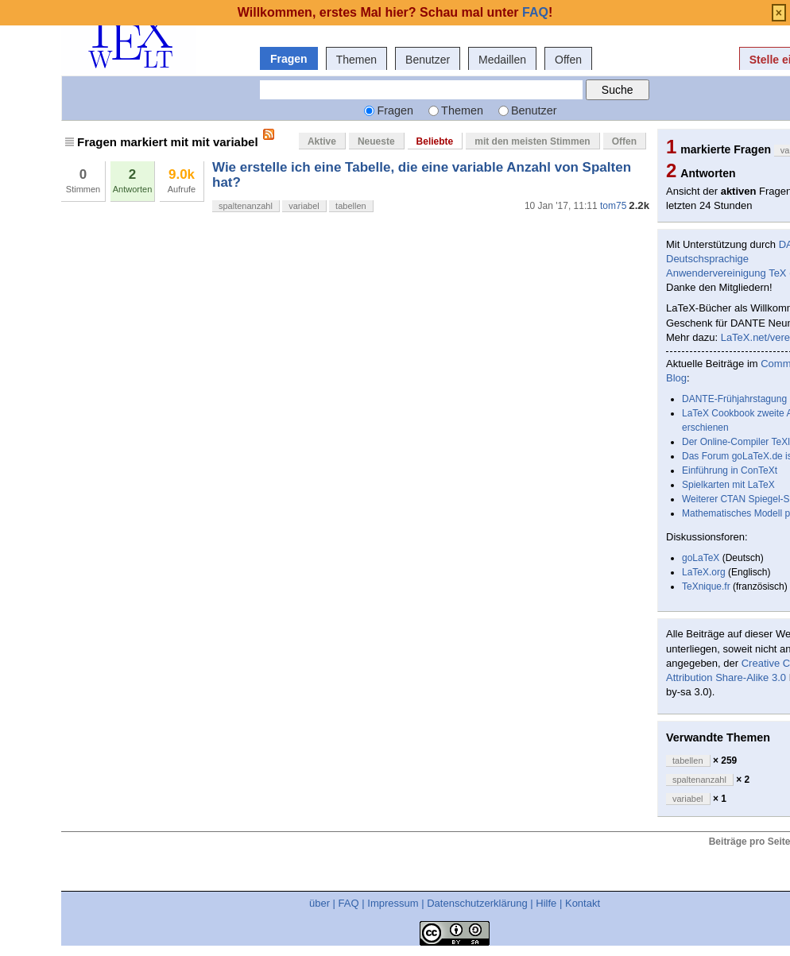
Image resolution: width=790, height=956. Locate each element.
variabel (304, 206)
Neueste (376, 141)
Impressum (392, 903)
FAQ (349, 903)
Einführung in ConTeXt (729, 470)
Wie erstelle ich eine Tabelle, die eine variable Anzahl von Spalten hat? (421, 174)
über (319, 903)
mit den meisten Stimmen (532, 141)
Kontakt (582, 903)
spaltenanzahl (246, 206)
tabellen (350, 206)
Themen (356, 59)
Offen (568, 59)
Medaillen (502, 59)
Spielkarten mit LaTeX (728, 484)
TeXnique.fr (706, 586)
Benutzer (427, 59)
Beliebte (435, 141)
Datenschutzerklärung (477, 903)
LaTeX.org (704, 572)
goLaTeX (700, 557)
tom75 (613, 205)
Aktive (322, 141)
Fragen (289, 58)
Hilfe (546, 903)
